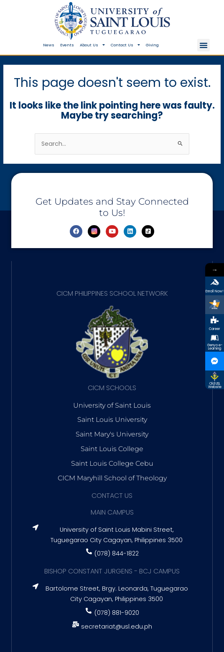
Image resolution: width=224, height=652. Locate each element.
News (48, 45)
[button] (203, 45)
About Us (92, 45)
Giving (152, 45)
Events (67, 45)
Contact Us (125, 45)
